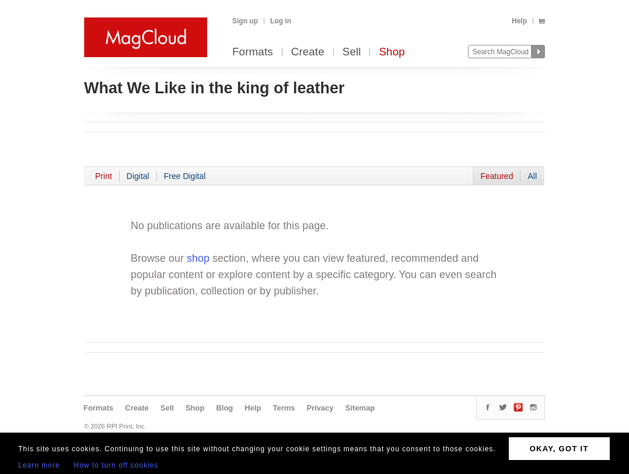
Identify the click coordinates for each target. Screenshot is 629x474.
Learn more (39, 465)
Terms (283, 407)
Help (519, 21)
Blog (224, 407)
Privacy (320, 407)
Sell (352, 52)
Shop (391, 52)
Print (103, 176)
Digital (138, 176)
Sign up (245, 21)
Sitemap (360, 407)
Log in (280, 21)
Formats (252, 52)
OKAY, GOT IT (559, 448)
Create (307, 52)
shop (198, 258)
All (532, 176)
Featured (496, 176)
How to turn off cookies (116, 465)
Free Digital (185, 176)
